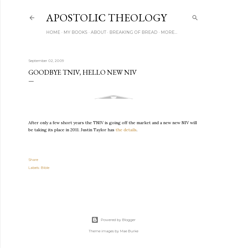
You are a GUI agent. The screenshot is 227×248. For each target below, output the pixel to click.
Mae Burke (129, 231)
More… (169, 32)
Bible (45, 167)
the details (126, 129)
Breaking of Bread (133, 32)
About (98, 32)
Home (53, 32)
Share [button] (33, 159)
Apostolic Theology (106, 18)
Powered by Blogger (113, 219)
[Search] (195, 16)
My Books (75, 32)
